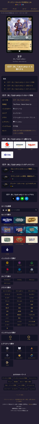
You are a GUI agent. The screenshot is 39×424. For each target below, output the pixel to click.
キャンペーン (33, 378)
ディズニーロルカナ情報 (20, 378)
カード (24, 9)
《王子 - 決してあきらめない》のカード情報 (20, 82)
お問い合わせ (32, 399)
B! (26, 198)
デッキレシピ (24, 388)
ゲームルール (30, 385)
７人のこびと (32, 314)
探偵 (19, 308)
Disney (30, 404)
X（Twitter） (19, 401)
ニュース (32, 388)
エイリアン (19, 294)
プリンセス (19, 301)
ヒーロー (32, 297)
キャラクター (7, 279)
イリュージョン (31, 324)
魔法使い (19, 314)
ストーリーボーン (7, 291)
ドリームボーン (19, 291)
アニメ (10, 381)
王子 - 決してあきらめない (21, 100)
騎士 (19, 318)
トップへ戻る (19, 394)
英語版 (16, 381)
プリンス (7, 301)
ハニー (7, 318)
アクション (31, 279)
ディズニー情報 (6, 378)
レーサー (7, 324)
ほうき (31, 301)
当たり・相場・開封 (25, 381)
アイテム (19, 279)
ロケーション (7, 283)
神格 (32, 311)
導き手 (7, 308)
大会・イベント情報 (10, 385)
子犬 (32, 318)
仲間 (7, 304)
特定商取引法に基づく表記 (21, 399)
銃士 (7, 314)
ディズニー (34, 9)
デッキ (14, 9)
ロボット (19, 324)
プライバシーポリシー (9, 399)
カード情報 (21, 385)
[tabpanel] (19, 34)
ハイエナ (19, 321)
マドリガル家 (32, 321)
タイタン (7, 321)
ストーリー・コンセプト (11, 388)
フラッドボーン (31, 291)
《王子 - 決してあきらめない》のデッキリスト (21, 89)
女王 (19, 304)
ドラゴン (19, 297)
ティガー (7, 297)
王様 (7, 311)
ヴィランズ (7, 294)
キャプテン (31, 294)
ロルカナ (4, 9)
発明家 (19, 311)
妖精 (32, 304)
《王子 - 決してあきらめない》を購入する (19, 68)
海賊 (32, 308)
